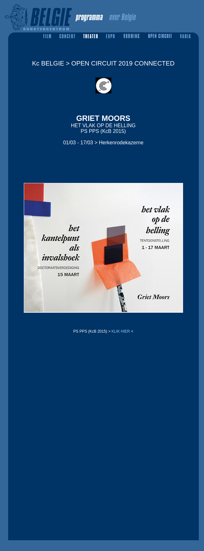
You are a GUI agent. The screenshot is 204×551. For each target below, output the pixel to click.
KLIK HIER (121, 331)
